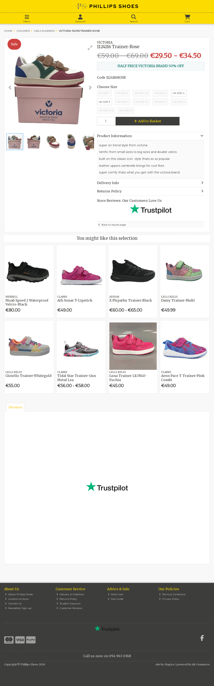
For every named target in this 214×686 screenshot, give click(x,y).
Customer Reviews (69, 608)
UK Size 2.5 (141, 93)
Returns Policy (66, 598)
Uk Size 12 (179, 101)
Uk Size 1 (104, 93)
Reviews (15, 407)
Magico (169, 664)
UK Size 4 (179, 93)
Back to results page (114, 224)
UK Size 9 (122, 101)
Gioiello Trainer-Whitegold (28, 376)
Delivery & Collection (70, 594)
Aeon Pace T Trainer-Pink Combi (183, 378)
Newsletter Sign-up (18, 608)
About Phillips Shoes (19, 594)
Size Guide (116, 598)
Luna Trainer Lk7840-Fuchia (128, 378)
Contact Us (13, 603)
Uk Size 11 (160, 101)
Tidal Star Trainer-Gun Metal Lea (76, 378)
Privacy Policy (169, 598)
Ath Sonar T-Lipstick (74, 300)
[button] (90, 47)
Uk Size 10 (141, 101)
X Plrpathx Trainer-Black (130, 300)
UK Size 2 (122, 93)
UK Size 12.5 (106, 110)
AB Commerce (201, 664)
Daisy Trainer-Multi (178, 300)
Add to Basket (147, 121)
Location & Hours (17, 598)
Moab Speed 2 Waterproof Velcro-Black (26, 302)
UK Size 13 (126, 110)
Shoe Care (115, 594)
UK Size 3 (160, 93)
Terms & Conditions (172, 594)
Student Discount (68, 603)
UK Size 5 (104, 101)
